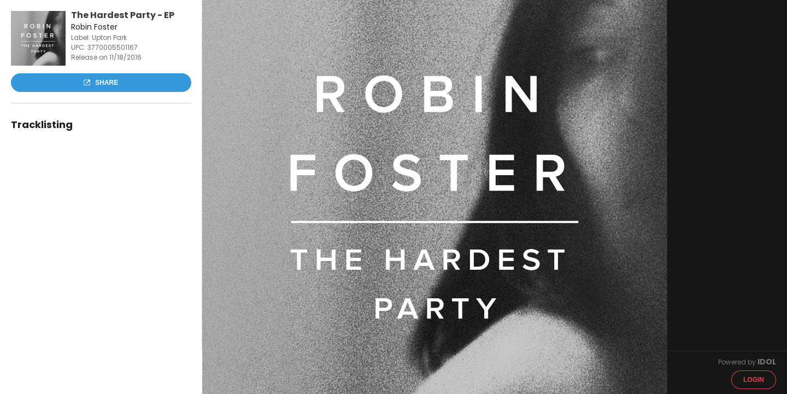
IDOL (766, 361)
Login (753, 380)
